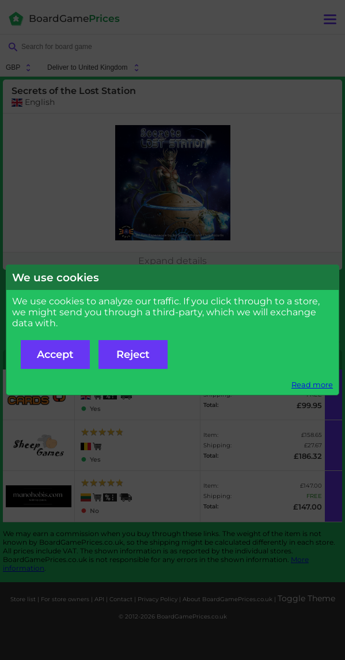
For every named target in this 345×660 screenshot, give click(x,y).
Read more (312, 384)
